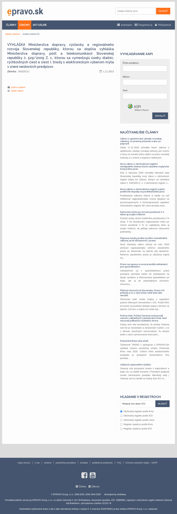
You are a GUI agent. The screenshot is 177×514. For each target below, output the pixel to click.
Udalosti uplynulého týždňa (135, 364)
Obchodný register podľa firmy (137, 411)
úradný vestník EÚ (31, 34)
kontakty (84, 463)
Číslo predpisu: (131, 63)
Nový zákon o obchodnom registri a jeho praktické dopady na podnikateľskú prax (142, 190)
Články (82, 486)
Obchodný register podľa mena (137, 420)
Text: (125, 90)
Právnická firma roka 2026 (134, 341)
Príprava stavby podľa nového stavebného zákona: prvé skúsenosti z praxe (143, 239)
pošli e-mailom (18, 87)
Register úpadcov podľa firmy (136, 424)
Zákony (95, 486)
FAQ (119, 463)
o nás (37, 463)
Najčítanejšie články (139, 132)
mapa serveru (24, 463)
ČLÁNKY (11, 24)
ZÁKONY (24, 24)
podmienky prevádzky (66, 463)
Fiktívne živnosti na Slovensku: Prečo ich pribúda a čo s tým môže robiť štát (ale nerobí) (142, 293)
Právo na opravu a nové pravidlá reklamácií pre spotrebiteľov (143, 265)
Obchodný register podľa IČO (136, 415)
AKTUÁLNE (40, 24)
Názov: (126, 76)
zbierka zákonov (12, 34)
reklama (47, 463)
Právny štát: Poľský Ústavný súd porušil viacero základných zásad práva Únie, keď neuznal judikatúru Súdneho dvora (143, 318)
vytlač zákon (17, 90)
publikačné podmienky (102, 463)
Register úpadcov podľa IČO (136, 428)
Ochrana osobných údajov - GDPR (141, 463)
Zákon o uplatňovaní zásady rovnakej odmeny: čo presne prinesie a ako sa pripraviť (141, 141)
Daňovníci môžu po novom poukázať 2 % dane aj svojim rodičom (142, 213)
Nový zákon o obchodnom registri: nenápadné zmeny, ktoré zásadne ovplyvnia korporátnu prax (144, 166)
